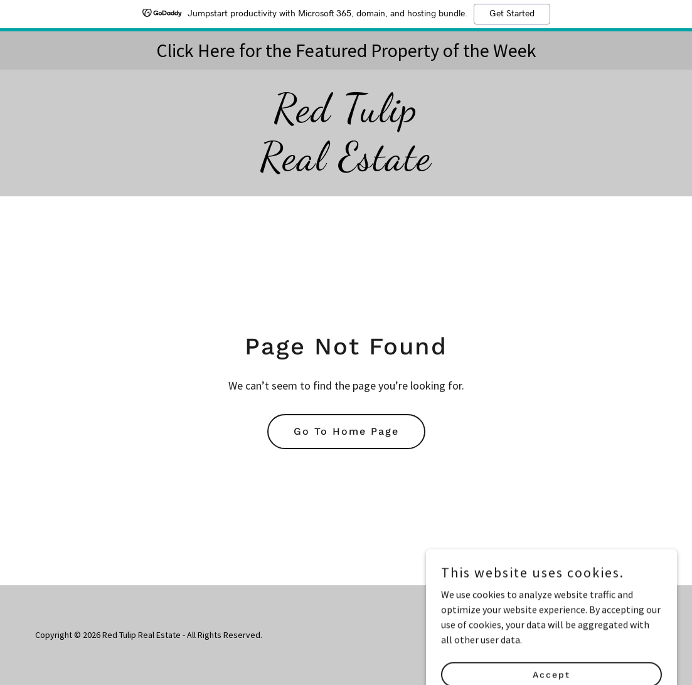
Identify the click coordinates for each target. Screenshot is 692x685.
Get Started (512, 13)
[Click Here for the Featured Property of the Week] (346, 50)
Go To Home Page (346, 431)
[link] (346, 165)
